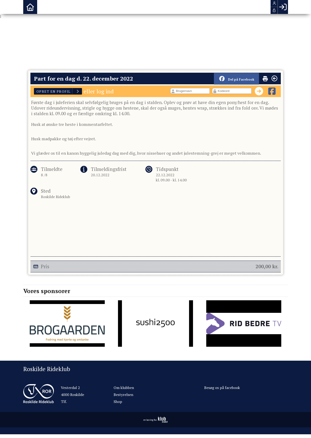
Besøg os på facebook (222, 387)
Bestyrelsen (123, 394)
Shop (118, 401)
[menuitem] (30, 7)
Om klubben (124, 387)
